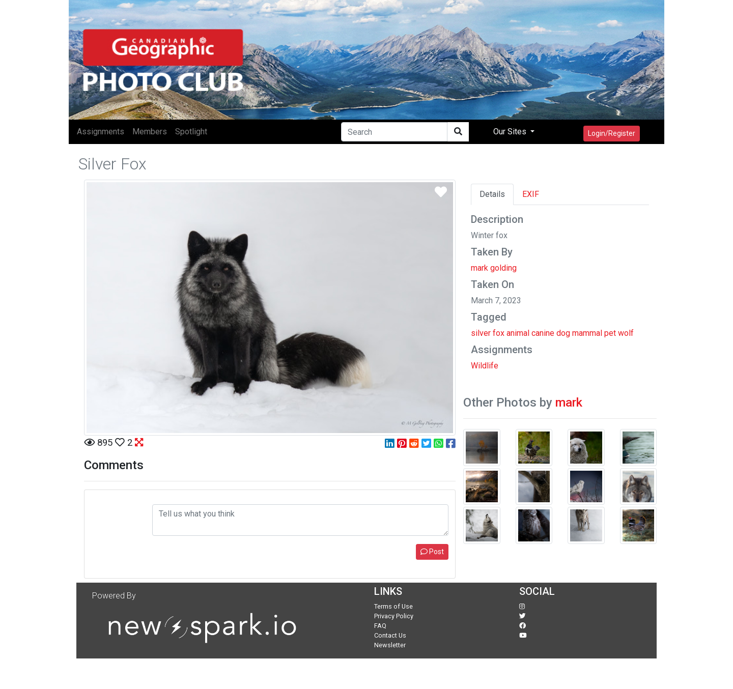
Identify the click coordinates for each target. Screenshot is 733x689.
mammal (587, 333)
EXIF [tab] (530, 194)
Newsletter (390, 645)
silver (481, 333)
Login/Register (611, 133)
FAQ (380, 625)
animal (517, 333)
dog (563, 333)
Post (432, 552)
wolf (626, 333)
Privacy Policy (393, 616)
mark (568, 402)
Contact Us (390, 635)
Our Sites (510, 131)
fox (498, 333)
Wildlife (484, 365)
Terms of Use (393, 606)
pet (610, 333)
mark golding (494, 268)
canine (542, 333)
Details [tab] (492, 194)
